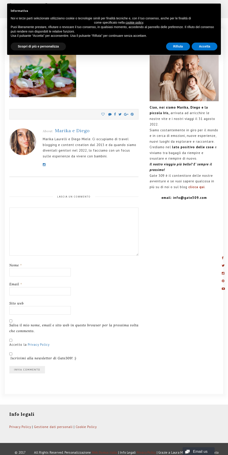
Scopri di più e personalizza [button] (38, 46)
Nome (15, 254)
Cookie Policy (86, 416)
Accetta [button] (204, 46)
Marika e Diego (72, 120)
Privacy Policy (39, 334)
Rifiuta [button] (178, 46)
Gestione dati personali (53, 416)
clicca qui (196, 176)
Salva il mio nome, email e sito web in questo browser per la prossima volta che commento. (73, 318)
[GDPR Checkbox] (10, 329)
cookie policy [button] (134, 22)
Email (15, 274)
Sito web (16, 292)
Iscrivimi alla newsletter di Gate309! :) (42, 346)
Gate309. (20, 447)
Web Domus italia (104, 442)
